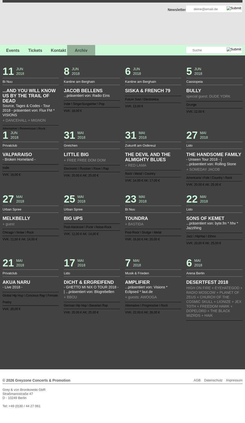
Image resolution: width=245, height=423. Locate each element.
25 (144, 331)
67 (161, 335)
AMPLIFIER (137, 282)
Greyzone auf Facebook (167, 50)
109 (177, 339)
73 (185, 335)
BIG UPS (73, 218)
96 (124, 339)
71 (177, 335)
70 (173, 335)
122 (116, 343)
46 (75, 335)
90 (100, 339)
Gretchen (70, 145)
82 (67, 339)
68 (165, 335)
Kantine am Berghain (79, 82)
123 (120, 343)
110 (181, 339)
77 (47, 339)
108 (173, 339)
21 (128, 331)
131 (152, 343)
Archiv (81, 50)
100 (140, 339)
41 (55, 335)
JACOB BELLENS (83, 90)
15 (104, 331)
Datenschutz (213, 380)
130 (148, 343)
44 (67, 335)
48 (83, 335)
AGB (197, 380)
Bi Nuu (8, 82)
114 (197, 339)
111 (185, 339)
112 (189, 339)
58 (124, 335)
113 (193, 339)
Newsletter (177, 10)
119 (104, 343)
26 (148, 331)
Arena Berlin (195, 273)
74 (189, 335)
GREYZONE (29, 24)
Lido (189, 145)
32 (173, 331)
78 (51, 339)
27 (152, 331)
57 (120, 335)
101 (144, 339)
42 (59, 335)
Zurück (122, 324)
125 (128, 343)
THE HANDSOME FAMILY (213, 154)
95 (120, 339)
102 (148, 339)
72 (181, 335)
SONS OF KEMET (205, 218)
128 (140, 343)
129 (144, 343)
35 (185, 331)
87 (88, 339)
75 (193, 335)
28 (156, 331)
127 (136, 343)
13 (96, 331)
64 (148, 335)
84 (75, 339)
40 (51, 335)
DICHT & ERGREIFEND (89, 282)
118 (100, 343)
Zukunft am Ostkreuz (140, 145)
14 (100, 331)
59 (128, 335)
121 (112, 343)
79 (55, 339)
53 (104, 335)
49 (88, 335)
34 (181, 331)
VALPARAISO (17, 154)
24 (140, 331)
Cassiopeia (194, 82)
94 (116, 339)
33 (177, 331)
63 (144, 335)
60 (132, 335)
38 (197, 331)
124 (124, 343)
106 (165, 339)
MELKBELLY (16, 218)
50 (92, 335)
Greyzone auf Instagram (181, 50)
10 (83, 331)
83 (71, 339)
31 (169, 331)
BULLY (193, 90)
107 (169, 339)
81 (63, 339)
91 (104, 339)
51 (96, 335)
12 (92, 331)
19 (120, 331)
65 (152, 335)
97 (128, 339)
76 (197, 335)
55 (112, 335)
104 (156, 339)
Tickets (35, 50)
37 (193, 331)
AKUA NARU (16, 282)
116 (92, 343)
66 (156, 335)
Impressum (234, 380)
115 (88, 343)
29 (161, 331)
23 (136, 331)
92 (108, 339)
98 (132, 339)
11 (88, 331)
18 (116, 331)
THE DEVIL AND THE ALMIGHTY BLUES (147, 157)
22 (132, 331)
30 (165, 331)
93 (112, 339)
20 (124, 331)
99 (136, 339)
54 (108, 335)
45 (71, 335)
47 (79, 335)
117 (96, 343)
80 (59, 339)
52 (100, 335)
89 (96, 339)
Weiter (122, 347)
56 (116, 335)
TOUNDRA (136, 218)
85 (79, 339)
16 (108, 331)
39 (47, 335)
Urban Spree (12, 209)
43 (63, 335)
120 (108, 343)
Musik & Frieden (137, 273)
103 (152, 339)
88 (92, 339)
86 (83, 339)
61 (136, 335)
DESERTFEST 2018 (207, 282)
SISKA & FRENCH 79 (147, 90)
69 (169, 335)
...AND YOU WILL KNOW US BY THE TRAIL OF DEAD (29, 95)
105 (161, 339)
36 (189, 331)
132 (156, 343)
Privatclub (10, 145)
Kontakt (58, 50)
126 (132, 343)
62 (140, 335)
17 (112, 331)
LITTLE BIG (76, 154)
